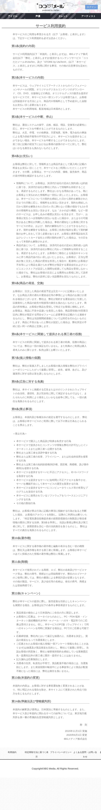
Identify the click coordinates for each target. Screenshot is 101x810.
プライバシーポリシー (61, 752)
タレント (63, 16)
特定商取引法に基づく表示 (36, 754)
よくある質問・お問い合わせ (85, 754)
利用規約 (12, 752)
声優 (37, 16)
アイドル (12, 16)
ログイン (91, 7)
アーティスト (88, 16)
